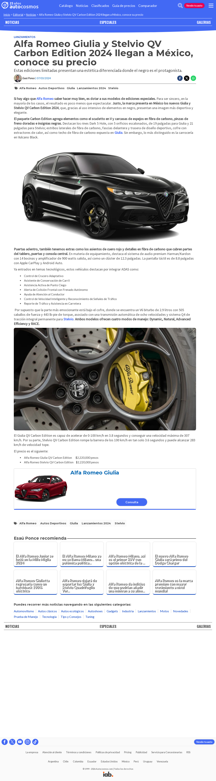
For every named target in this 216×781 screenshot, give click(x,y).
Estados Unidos (109, 761)
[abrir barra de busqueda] (180, 5)
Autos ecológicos (72, 713)
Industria (128, 713)
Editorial (18, 14)
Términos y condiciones (78, 752)
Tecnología (49, 719)
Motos (164, 713)
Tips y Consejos (71, 719)
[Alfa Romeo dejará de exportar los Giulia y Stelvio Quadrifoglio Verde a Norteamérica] (82, 684)
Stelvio (113, 88)
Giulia (71, 88)
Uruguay (148, 761)
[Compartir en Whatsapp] (193, 78)
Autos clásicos (47, 713)
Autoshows (95, 713)
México (125, 761)
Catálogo (66, 6)
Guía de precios (123, 6)
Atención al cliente (52, 752)
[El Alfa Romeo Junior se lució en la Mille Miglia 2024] (35, 656)
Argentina (53, 761)
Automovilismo (24, 713)
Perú (136, 761)
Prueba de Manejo (26, 719)
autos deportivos (51, 88)
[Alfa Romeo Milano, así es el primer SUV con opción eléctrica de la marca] (128, 656)
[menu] (211, 5)
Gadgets (112, 713)
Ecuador (91, 761)
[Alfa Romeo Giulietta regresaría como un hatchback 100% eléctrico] (35, 684)
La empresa (32, 752)
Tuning (89, 719)
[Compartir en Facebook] (180, 78)
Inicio (6, 14)
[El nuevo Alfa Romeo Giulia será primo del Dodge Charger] (174, 656)
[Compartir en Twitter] (186, 78)
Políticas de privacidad (108, 752)
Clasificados (100, 6)
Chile (65, 761)
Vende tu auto (194, 5)
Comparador (147, 6)
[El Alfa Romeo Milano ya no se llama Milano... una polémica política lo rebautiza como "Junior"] (82, 656)
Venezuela (162, 761)
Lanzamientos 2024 (91, 88)
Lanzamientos (24, 37)
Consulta (131, 604)
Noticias (82, 6)
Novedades (180, 713)
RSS (188, 752)
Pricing (127, 752)
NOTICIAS (12, 22)
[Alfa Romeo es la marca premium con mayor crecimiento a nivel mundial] (174, 684)
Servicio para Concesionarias (166, 752)
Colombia (78, 761)
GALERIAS (204, 22)
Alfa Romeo (27, 88)
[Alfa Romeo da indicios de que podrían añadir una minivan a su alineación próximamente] (128, 684)
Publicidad (141, 752)
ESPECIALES (108, 22)
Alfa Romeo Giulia (94, 575)
